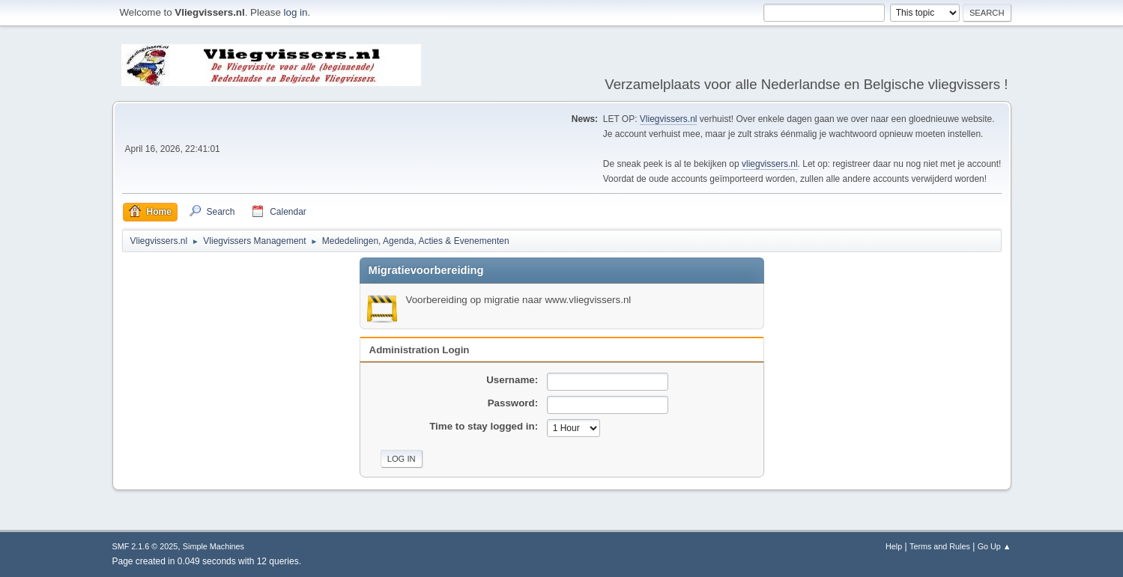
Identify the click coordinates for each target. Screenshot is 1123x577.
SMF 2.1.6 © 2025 (145, 546)
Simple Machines (213, 546)
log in (296, 12)
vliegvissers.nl (770, 164)
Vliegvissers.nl (668, 119)
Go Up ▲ (994, 546)
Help (894, 546)
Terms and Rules (939, 546)
